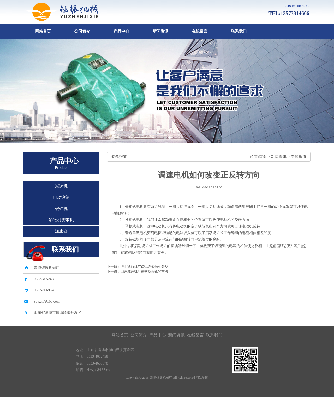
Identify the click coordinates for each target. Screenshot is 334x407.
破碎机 (61, 208)
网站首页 (43, 31)
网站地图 (202, 377)
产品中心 (121, 31)
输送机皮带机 (61, 220)
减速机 (61, 186)
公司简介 (82, 31)
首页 (263, 157)
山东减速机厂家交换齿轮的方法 (144, 271)
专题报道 (298, 157)
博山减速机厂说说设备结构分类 (144, 267)
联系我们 (239, 31)
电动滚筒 (61, 197)
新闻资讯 (160, 31)
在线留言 (199, 31)
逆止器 (61, 231)
